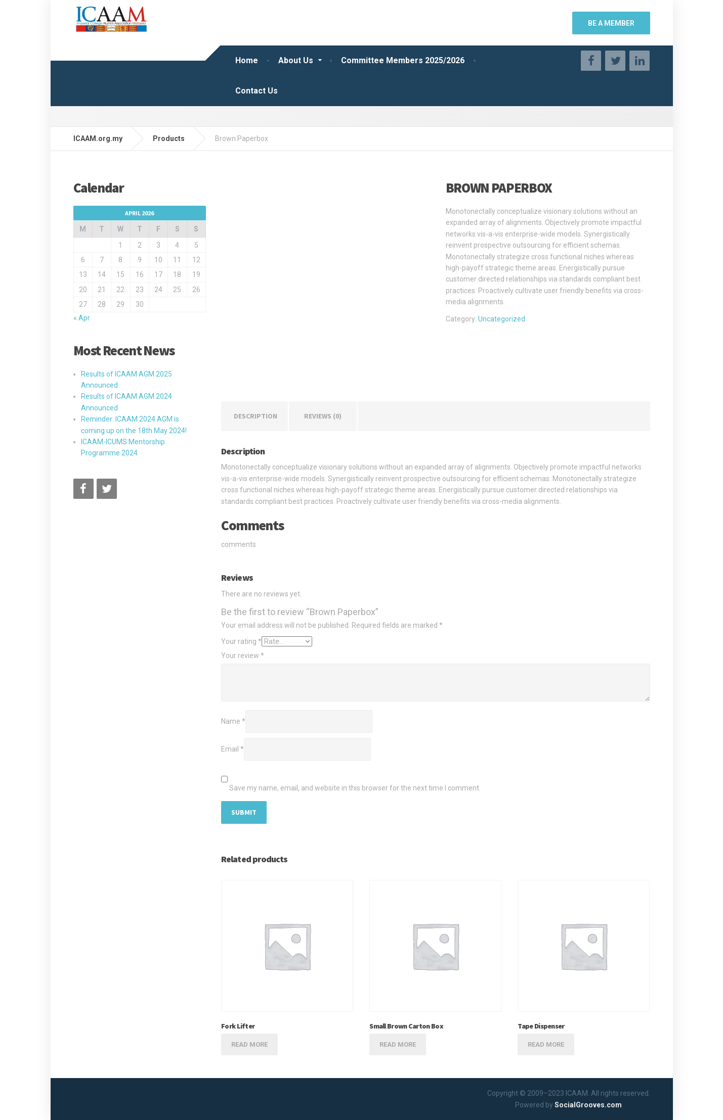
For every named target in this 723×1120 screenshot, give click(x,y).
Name (233, 721)
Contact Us (256, 91)
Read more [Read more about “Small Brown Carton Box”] (397, 1044)
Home (246, 60)
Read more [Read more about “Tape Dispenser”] (546, 1044)
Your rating (241, 641)
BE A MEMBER (611, 23)
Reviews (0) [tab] (323, 416)
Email (232, 749)
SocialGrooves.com (588, 1105)
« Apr (81, 318)
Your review (242, 655)
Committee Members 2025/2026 (402, 60)
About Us (295, 60)
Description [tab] (255, 416)
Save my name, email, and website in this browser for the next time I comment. (355, 788)
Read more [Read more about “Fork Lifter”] (249, 1044)
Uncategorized (501, 319)
